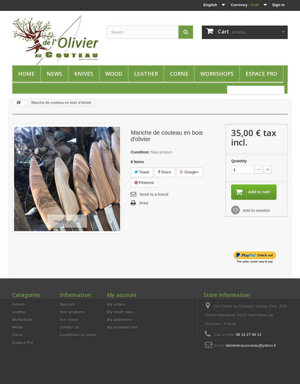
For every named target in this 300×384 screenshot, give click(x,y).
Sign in (278, 5)
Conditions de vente (78, 335)
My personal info (122, 327)
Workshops (216, 73)
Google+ (189, 172)
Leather (146, 73)
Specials (67, 304)
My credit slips (120, 312)
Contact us (69, 327)
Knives (83, 73)
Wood (113, 73)
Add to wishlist (256, 210)
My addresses (119, 319)
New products (72, 312)
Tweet (141, 172)
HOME (26, 73)
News (54, 73)
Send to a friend (153, 194)
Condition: (140, 152)
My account (122, 294)
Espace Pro (261, 73)
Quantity (239, 161)
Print (143, 203)
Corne (179, 73)
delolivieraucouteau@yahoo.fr (251, 345)
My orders (116, 304)
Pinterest (144, 182)
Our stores (69, 319)
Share (164, 172)
